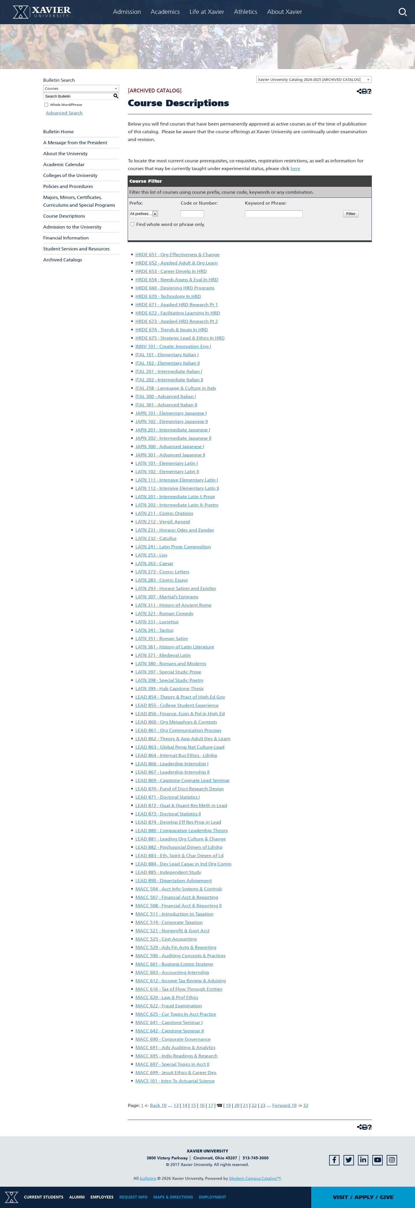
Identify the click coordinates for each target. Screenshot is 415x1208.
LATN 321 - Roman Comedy (164, 613)
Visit (340, 1197)
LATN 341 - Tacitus (154, 630)
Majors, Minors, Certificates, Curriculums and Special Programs (79, 201)
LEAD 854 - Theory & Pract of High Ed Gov (180, 697)
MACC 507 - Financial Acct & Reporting (176, 897)
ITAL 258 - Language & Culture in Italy (175, 388)
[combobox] (313, 79)
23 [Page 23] (262, 1105)
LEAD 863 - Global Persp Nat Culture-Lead (180, 747)
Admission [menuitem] (127, 12)
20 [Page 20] (236, 1105)
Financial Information (66, 238)
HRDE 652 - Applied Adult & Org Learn (176, 263)
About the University (65, 153)
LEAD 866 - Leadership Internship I (171, 763)
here (295, 168)
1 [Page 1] (142, 1105)
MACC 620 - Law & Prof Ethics (166, 997)
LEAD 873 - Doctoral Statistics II (168, 814)
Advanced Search (61, 113)
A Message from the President (75, 142)
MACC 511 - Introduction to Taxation (174, 914)
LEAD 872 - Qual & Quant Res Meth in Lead (181, 805)
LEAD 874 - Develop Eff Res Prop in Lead (178, 822)
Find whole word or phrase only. (170, 224)
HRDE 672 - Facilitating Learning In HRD (177, 313)
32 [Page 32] (305, 1105)
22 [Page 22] (254, 1105)
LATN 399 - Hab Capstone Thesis (169, 688)
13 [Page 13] (176, 1105)
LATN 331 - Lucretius (156, 622)
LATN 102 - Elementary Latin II (167, 471)
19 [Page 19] (228, 1105)
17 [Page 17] (210, 1105)
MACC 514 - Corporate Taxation (169, 922)
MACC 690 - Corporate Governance (173, 1039)
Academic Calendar (63, 164)
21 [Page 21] (245, 1105)
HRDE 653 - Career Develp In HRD (171, 271)
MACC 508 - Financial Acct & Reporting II (178, 905)
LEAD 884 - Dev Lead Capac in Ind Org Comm (183, 864)
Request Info (133, 1197)
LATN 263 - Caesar (154, 563)
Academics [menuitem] (165, 12)
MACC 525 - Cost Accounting (166, 939)
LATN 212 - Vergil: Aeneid (162, 521)
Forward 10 (284, 1105)
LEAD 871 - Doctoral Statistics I (167, 797)
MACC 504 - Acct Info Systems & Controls (178, 889)
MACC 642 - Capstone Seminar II (169, 1031)
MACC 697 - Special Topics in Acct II (172, 1064)
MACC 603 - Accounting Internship (172, 972)
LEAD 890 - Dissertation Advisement (173, 880)
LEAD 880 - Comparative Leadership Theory (181, 830)
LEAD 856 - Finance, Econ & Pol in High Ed (180, 713)
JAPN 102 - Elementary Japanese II (171, 421)
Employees (102, 1197)
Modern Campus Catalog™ (255, 1178)
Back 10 (158, 1105)
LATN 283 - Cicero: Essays (161, 580)
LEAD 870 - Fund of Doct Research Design (179, 789)
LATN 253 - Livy (151, 555)
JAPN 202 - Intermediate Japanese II (173, 438)
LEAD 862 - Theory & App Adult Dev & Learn (183, 738)
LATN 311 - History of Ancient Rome (173, 605)
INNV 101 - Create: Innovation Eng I (173, 346)
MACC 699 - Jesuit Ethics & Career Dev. (176, 1072)
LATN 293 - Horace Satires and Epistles (175, 588)
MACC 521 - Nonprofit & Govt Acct (172, 930)
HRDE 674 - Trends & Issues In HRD (171, 329)
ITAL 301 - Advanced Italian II (166, 405)
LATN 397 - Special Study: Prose (168, 672)
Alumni (77, 1197)
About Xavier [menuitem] (284, 12)
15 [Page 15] (193, 1105)
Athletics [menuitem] (245, 12)
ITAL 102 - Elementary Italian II (167, 363)
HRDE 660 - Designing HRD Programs (174, 288)
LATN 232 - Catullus (155, 538)
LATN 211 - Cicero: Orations (164, 513)
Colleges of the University (70, 175)
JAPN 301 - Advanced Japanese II (170, 455)
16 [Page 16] (202, 1105)
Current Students (43, 1197)
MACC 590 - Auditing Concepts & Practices (180, 955)
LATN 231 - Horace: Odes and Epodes (174, 530)
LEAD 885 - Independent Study (168, 872)
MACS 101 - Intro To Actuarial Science (175, 1081)
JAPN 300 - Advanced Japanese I (169, 446)
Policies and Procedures (68, 186)
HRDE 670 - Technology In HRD (168, 296)
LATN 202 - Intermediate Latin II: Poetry (176, 505)
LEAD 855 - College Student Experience (177, 705)
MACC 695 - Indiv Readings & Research (176, 1056)
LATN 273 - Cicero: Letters (162, 571)
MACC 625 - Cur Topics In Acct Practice (175, 1014)
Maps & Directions (173, 1197)
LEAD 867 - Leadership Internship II (172, 772)
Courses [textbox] (51, 88)
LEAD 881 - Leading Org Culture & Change (180, 839)
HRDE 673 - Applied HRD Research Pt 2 (176, 321)
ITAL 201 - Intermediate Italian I (168, 371)
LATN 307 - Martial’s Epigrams (166, 597)
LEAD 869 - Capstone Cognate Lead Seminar (182, 780)
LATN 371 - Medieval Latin (163, 655)
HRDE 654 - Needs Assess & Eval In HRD (176, 279)
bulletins (148, 1178)
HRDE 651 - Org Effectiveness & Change (177, 254)
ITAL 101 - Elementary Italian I (167, 354)
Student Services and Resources (76, 249)
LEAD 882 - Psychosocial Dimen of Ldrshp (178, 847)
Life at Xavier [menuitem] (207, 12)
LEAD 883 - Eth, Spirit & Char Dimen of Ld (179, 855)
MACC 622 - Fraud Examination (168, 1006)
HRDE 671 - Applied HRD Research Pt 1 (176, 304)
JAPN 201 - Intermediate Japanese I (172, 430)
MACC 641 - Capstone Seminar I (169, 1022)
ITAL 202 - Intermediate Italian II (169, 380)
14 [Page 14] (184, 1105)
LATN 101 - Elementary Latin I (166, 463)
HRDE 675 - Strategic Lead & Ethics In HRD (180, 338)
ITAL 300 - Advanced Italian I (165, 396)
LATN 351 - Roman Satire (161, 638)
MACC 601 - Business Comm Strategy (174, 964)
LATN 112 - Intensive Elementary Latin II (177, 488)
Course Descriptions (64, 216)
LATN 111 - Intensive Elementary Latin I (176, 480)
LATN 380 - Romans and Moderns (170, 663)
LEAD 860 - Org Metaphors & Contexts (176, 722)
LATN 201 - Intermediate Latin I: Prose (175, 496)
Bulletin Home (58, 131)
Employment (212, 1197)
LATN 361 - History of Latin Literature (174, 647)
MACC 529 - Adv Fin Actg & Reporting (175, 947)
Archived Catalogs (62, 259)
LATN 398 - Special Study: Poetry (169, 680)
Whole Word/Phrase (66, 105)
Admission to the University (72, 227)
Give (386, 1197)
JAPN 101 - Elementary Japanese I (171, 413)
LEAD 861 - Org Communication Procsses (178, 730)
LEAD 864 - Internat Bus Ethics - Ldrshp (176, 755)
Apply (364, 1197)
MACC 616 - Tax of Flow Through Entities (178, 989)
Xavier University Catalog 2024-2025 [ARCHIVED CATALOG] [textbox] (309, 79)
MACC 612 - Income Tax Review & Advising (180, 980)
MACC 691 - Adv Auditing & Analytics (175, 1047)
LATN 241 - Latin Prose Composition (173, 546)
